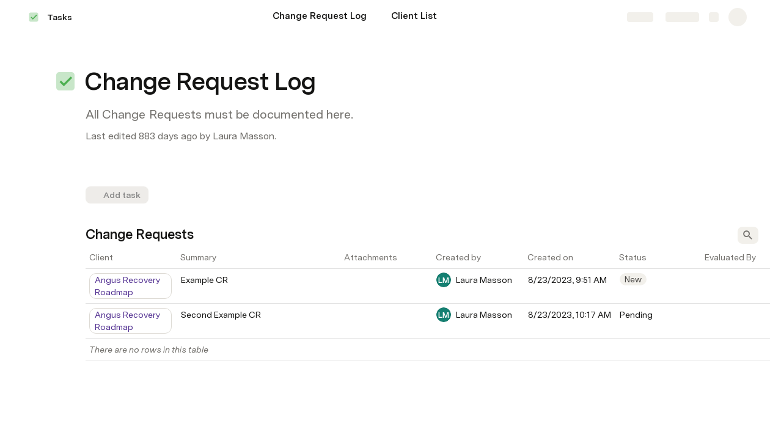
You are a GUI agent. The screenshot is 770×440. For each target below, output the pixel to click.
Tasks (59, 17)
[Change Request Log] (319, 17)
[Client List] (414, 17)
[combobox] (131, 286)
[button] (65, 81)
